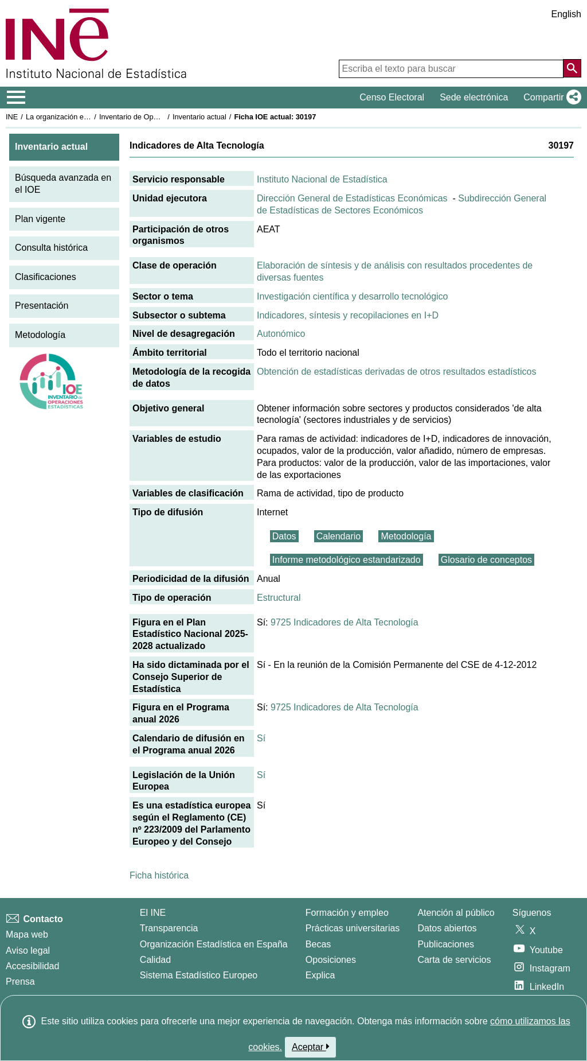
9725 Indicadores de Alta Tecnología (344, 622)
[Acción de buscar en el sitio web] (572, 68)
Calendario (338, 536)
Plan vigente (40, 219)
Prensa (20, 981)
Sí (261, 738)
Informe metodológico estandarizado (346, 560)
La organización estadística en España (89, 116)
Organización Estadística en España (214, 944)
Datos (284, 536)
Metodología (40, 335)
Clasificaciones (45, 277)
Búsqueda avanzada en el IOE (63, 184)
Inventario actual (199, 116)
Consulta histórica (51, 247)
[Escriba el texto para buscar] (451, 69)
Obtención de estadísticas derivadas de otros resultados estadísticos (396, 371)
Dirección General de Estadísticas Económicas (352, 198)
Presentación (41, 305)
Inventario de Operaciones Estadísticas (163, 116)
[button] (550, 97)
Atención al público (455, 913)
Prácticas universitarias (353, 928)
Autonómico (281, 334)
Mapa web (27, 934)
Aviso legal (28, 950)
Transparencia (169, 928)
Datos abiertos (446, 928)
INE (12, 116)
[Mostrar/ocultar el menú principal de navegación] (16, 97)
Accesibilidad (32, 966)
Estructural (278, 598)
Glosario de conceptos (486, 560)
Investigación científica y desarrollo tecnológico (352, 296)
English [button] (566, 14)
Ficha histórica (159, 875)
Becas (318, 944)
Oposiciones (331, 960)
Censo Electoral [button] (391, 97)
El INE (153, 913)
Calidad (155, 960)
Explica (320, 975)
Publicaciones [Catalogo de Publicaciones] (445, 944)
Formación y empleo (347, 913)
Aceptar (310, 1046)
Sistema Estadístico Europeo (198, 975)
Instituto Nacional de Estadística (322, 179)
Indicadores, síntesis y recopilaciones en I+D (348, 315)
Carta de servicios (454, 960)
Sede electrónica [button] (474, 97)
